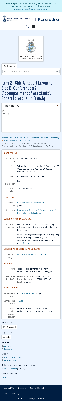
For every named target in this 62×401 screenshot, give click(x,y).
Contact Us (9, 388)
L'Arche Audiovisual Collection (14, 138)
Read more (27, 243)
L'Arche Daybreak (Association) (30, 202)
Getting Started (37, 388)
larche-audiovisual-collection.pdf (31, 254)
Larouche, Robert (27, 293)
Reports (6, 346)
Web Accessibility (11, 393)
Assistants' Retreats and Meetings (45, 138)
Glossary (22, 388)
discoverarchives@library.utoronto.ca (30, 9)
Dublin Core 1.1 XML (11, 357)
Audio (22, 301)
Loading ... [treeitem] (6, 113)
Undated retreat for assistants (17, 140)
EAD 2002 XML (9, 360)
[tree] (31, 121)
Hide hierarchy (11, 105)
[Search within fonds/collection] (28, 71)
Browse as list (8, 349)
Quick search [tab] (9, 66)
